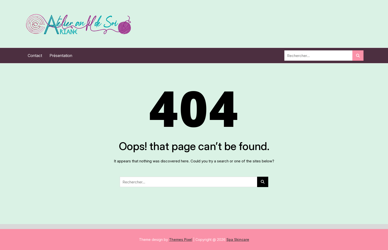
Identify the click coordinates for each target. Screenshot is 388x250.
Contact (35, 55)
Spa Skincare (237, 239)
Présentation (60, 55)
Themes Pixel (180, 239)
